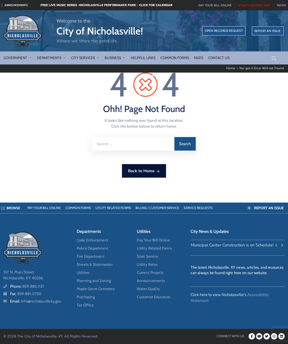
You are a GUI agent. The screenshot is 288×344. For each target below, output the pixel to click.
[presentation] (276, 245)
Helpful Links (143, 58)
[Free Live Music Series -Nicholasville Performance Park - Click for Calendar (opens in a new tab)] (77, 5)
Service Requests (198, 208)
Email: (35, 301)
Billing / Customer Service (157, 208)
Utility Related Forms (113, 208)
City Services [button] (85, 58)
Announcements (151, 280)
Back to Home (144, 171)
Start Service (147, 256)
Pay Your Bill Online (44, 208)
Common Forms (174, 58)
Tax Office (85, 305)
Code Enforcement (92, 240)
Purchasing (86, 297)
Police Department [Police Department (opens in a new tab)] (92, 248)
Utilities (83, 272)
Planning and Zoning (94, 280)
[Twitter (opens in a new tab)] (266, 336)
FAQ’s (198, 58)
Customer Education (154, 297)
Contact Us (219, 58)
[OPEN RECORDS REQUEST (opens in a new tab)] (223, 31)
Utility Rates (147, 264)
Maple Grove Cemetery (96, 289)
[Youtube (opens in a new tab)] (259, 336)
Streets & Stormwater (94, 264)
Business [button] (115, 58)
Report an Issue (269, 208)
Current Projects (150, 272)
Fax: (25, 293)
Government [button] (18, 58)
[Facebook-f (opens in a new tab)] (252, 336)
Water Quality (148, 289)
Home (230, 68)
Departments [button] (51, 58)
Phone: (27, 286)
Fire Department (90, 256)
